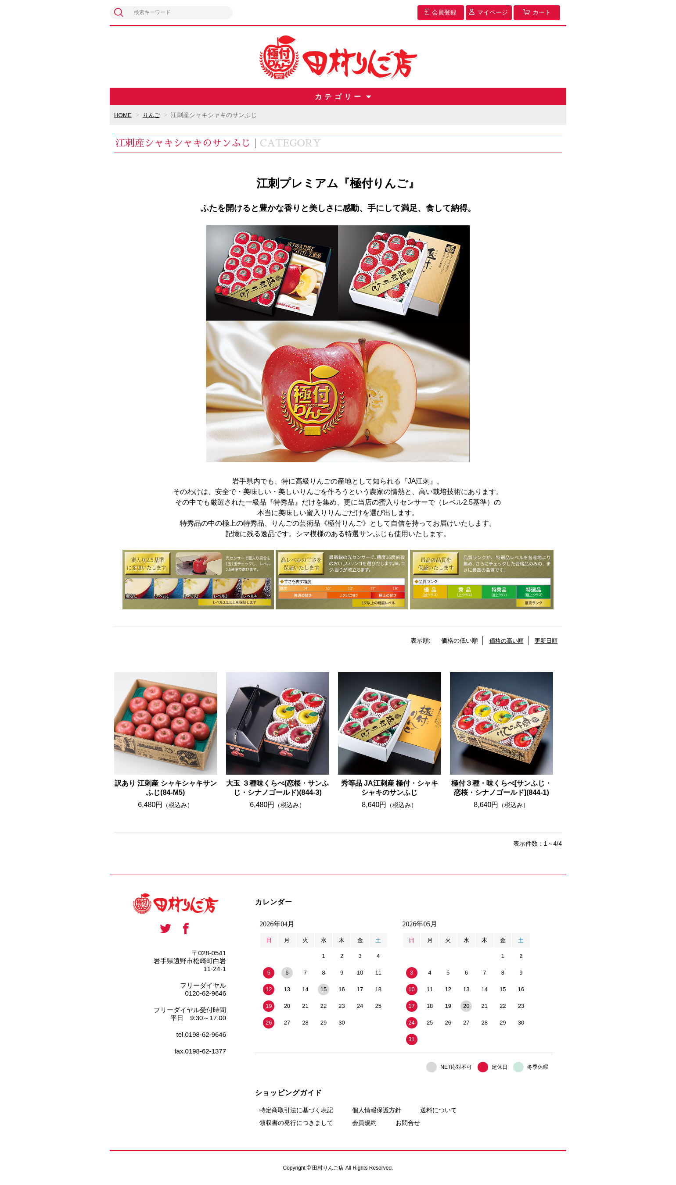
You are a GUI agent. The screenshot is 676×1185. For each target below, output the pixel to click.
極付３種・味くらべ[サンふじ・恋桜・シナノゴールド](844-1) (501, 787)
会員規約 (364, 1123)
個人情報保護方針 (376, 1110)
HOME (123, 114)
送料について (438, 1110)
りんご (153, 114)
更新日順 (545, 640)
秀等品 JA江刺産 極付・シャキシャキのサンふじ (389, 787)
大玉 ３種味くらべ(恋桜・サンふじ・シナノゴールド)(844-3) (277, 787)
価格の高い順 (503, 640)
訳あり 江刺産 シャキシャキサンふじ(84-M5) (166, 787)
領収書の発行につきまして (296, 1123)
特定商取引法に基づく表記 (296, 1110)
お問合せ (408, 1123)
